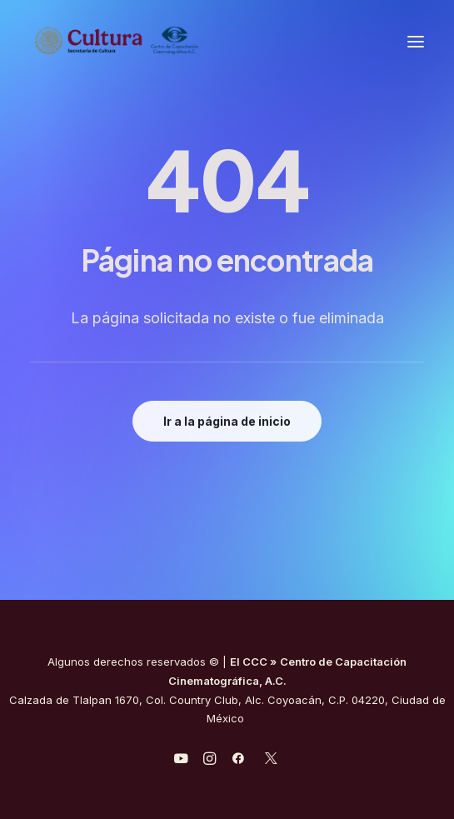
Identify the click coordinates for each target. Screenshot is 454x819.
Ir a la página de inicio (227, 421)
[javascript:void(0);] (209, 760)
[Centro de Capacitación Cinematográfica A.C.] (117, 41)
